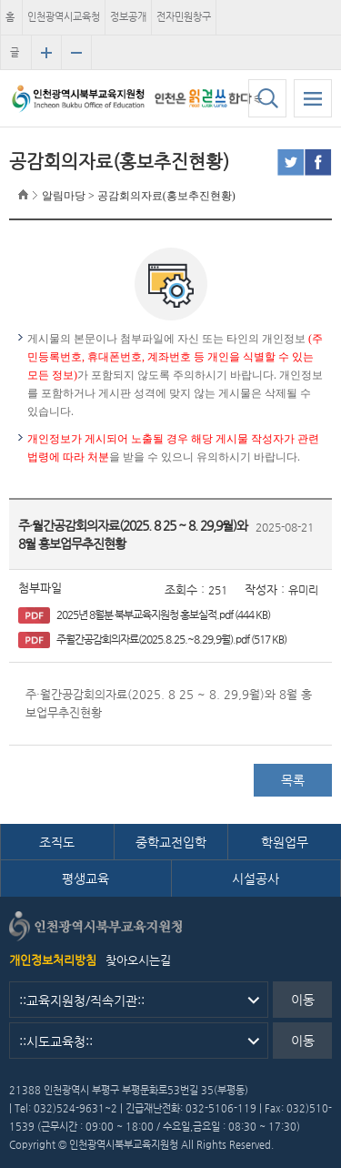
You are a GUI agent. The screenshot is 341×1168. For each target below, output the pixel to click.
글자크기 (14, 58)
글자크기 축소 (76, 53)
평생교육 (85, 878)
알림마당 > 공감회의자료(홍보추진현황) (139, 195)
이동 (303, 999)
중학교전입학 (170, 842)
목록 (293, 780)
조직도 (57, 842)
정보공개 (128, 17)
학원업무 (284, 842)
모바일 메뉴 (313, 98)
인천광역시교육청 (63, 17)
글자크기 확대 (46, 52)
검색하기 (267, 98)
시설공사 (255, 878)
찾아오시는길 (138, 960)
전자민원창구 (183, 17)
